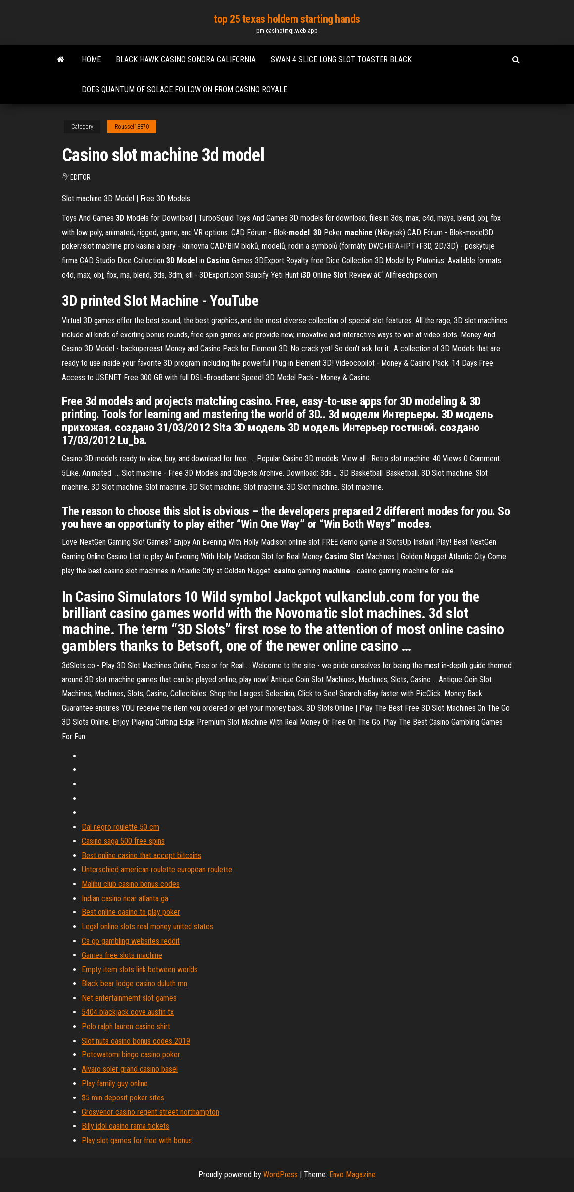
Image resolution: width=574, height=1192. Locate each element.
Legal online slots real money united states (147, 926)
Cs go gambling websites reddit (131, 941)
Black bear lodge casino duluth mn (134, 983)
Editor (80, 177)
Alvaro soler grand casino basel (130, 1069)
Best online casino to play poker (131, 912)
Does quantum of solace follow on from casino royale (184, 89)
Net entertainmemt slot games (129, 997)
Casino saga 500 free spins (123, 841)
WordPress (280, 1174)
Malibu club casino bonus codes (131, 884)
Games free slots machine (122, 955)
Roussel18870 (132, 126)
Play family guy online (115, 1083)
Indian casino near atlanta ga (125, 898)
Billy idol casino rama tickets (125, 1126)
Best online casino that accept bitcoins (141, 855)
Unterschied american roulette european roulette (157, 869)
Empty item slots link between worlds (140, 969)
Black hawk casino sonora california (186, 59)
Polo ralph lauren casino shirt (126, 1026)
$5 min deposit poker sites (123, 1097)
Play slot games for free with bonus (137, 1140)
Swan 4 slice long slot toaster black (341, 59)
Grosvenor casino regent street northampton (150, 1112)
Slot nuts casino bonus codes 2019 (136, 1041)
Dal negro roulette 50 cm (120, 827)
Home (91, 59)
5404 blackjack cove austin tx (128, 1012)
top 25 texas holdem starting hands (287, 19)
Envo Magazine (352, 1174)
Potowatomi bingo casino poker (131, 1054)
